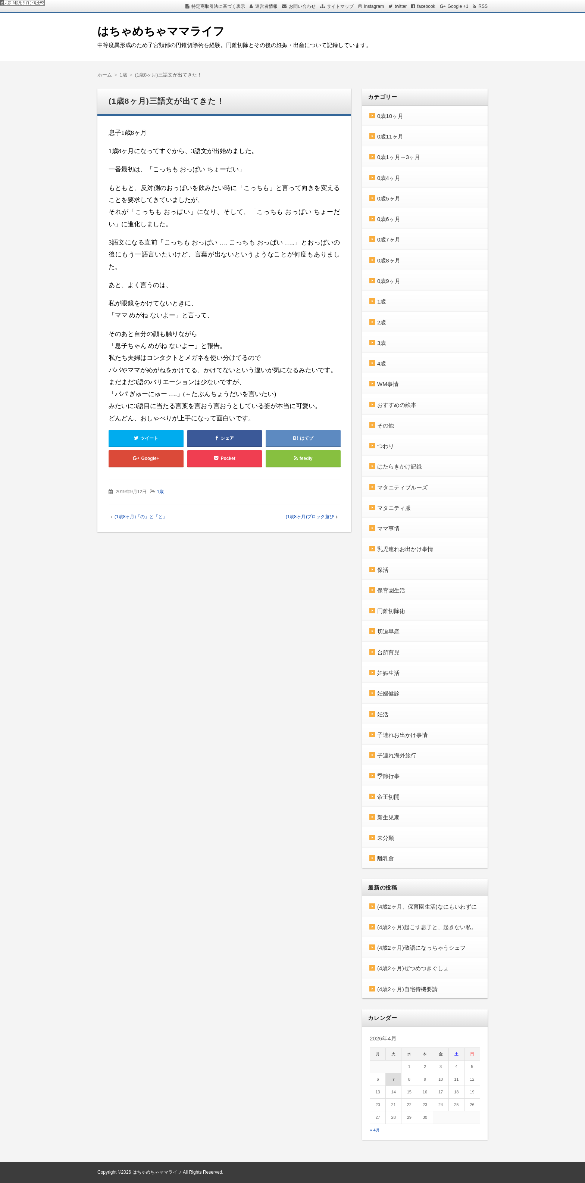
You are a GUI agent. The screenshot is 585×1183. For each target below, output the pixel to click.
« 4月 (375, 1130)
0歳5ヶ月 (388, 198)
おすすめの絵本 (396, 405)
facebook (426, 6)
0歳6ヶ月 (388, 219)
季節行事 (388, 776)
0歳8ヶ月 (388, 260)
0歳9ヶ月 (388, 281)
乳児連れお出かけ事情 (405, 549)
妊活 (382, 714)
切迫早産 (388, 631)
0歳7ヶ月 (388, 239)
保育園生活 (391, 590)
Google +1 (458, 6)
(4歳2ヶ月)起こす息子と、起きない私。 (427, 927)
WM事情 (387, 384)
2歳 (381, 322)
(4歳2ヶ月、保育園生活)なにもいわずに (427, 906)
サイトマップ (340, 6)
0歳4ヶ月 (388, 178)
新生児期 (388, 817)
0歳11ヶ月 (390, 136)
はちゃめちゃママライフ (161, 31)
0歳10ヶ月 (390, 116)
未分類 (385, 838)
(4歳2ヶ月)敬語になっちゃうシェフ (421, 947)
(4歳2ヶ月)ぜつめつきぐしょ (413, 968)
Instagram (374, 6)
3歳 (381, 343)
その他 (385, 425)
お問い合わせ (302, 6)
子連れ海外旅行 (396, 755)
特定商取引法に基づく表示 (218, 6)
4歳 (381, 363)
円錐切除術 (391, 611)
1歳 (160, 491)
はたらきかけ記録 (399, 466)
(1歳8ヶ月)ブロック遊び (310, 516)
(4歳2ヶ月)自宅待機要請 (407, 989)
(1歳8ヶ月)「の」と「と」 (141, 516)
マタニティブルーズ (402, 487)
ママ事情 (388, 528)
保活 (382, 570)
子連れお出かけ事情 (402, 735)
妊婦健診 (388, 693)
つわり (385, 446)
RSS (483, 6)
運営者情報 (266, 6)
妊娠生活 (388, 673)
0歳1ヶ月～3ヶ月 (398, 157)
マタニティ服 (394, 508)
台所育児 (388, 652)
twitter (401, 6)
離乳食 (385, 858)
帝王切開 (388, 797)
